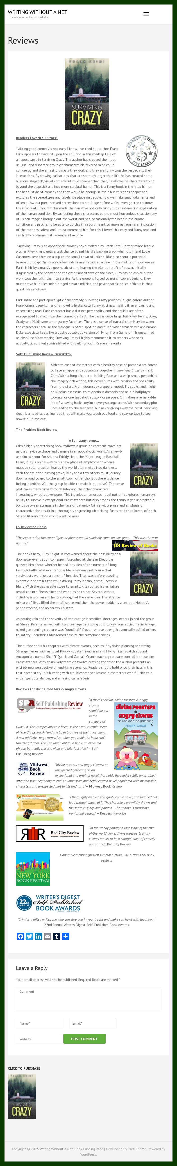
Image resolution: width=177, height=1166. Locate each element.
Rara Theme (137, 1149)
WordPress (88, 1154)
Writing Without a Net (37, 12)
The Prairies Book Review (36, 429)
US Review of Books (31, 527)
